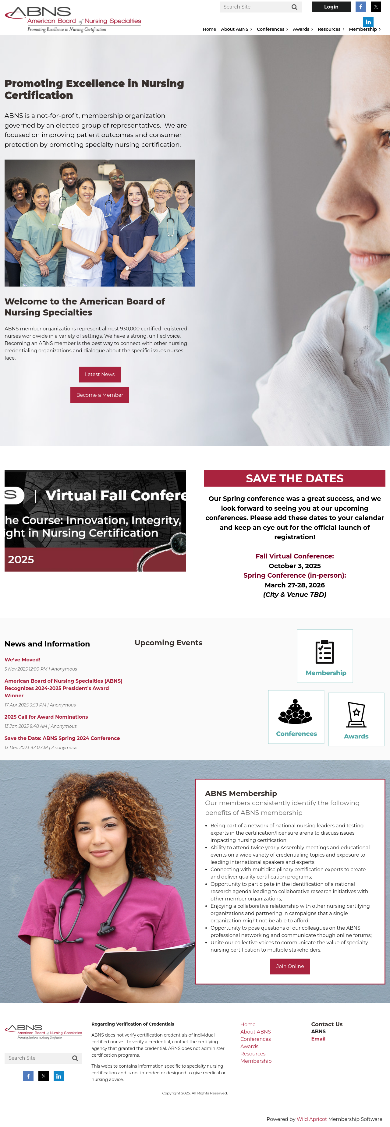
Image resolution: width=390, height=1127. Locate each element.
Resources (252, 1054)
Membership (256, 1061)
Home (248, 1024)
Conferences (255, 1039)
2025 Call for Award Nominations (46, 717)
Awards (249, 1046)
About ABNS (255, 1032)
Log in (331, 7)
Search (294, 7)
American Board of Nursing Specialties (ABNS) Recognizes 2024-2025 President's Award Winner (63, 688)
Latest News (100, 374)
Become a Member (99, 395)
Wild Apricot (312, 1119)
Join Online (290, 966)
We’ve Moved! (22, 660)
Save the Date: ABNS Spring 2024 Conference (62, 738)
